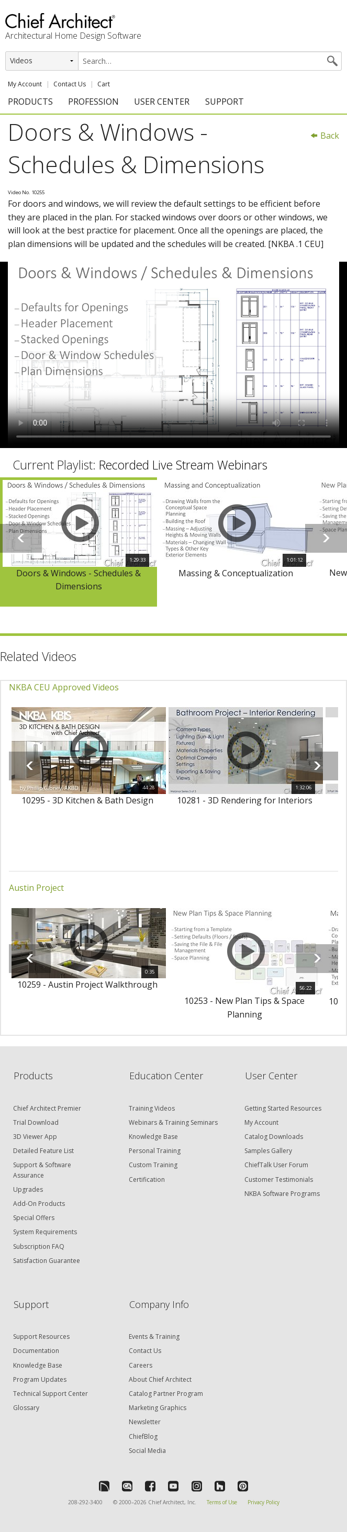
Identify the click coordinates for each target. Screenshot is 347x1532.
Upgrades (28, 1189)
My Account (25, 84)
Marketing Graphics (157, 1407)
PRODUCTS (30, 101)
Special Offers (33, 1217)
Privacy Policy (263, 1502)
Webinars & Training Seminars (173, 1122)
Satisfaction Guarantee (46, 1260)
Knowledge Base (153, 1136)
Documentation (36, 1350)
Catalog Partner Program (166, 1393)
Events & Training (154, 1336)
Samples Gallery (268, 1150)
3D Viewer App (35, 1136)
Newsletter (145, 1421)
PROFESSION (93, 101)
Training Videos (152, 1108)
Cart (103, 84)
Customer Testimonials (278, 1179)
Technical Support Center (50, 1393)
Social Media (147, 1450)
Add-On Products (39, 1203)
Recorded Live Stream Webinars (183, 464)
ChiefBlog (143, 1436)
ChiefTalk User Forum (276, 1164)
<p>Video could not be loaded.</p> (173, 355)
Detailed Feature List (43, 1150)
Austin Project (36, 887)
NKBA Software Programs (282, 1193)
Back (324, 135)
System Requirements (45, 1231)
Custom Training (153, 1164)
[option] (78, 542)
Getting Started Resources (282, 1108)
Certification (147, 1179)
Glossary (26, 1407)
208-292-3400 (85, 1502)
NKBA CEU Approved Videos (64, 687)
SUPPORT (224, 101)
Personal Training (155, 1150)
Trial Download (36, 1122)
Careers (140, 1365)
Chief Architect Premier (47, 1108)
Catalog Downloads (273, 1136)
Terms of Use (222, 1502)
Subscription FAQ (38, 1246)
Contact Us (69, 84)
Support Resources (41, 1336)
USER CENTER (161, 101)
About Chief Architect (160, 1379)
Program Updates (39, 1379)
